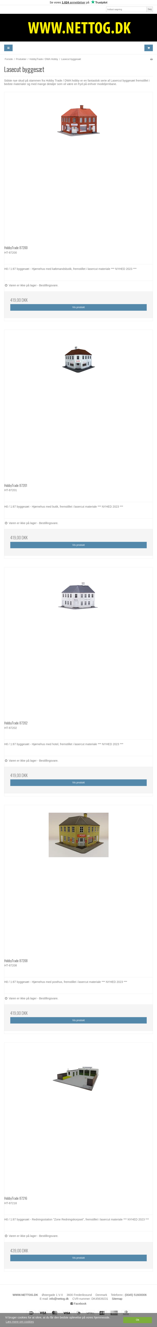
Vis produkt (78, 307)
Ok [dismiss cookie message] (137, 1319)
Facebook (78, 1303)
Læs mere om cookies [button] (20, 1321)
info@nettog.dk (59, 1298)
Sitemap (117, 1298)
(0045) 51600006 (136, 1294)
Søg (149, 9)
